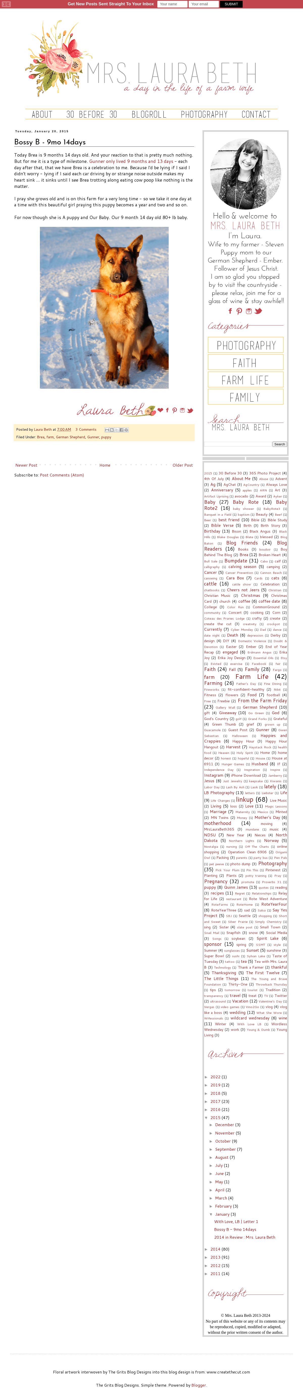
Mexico (262, 812)
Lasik (254, 787)
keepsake (256, 781)
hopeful (243, 758)
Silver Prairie (237, 921)
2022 (215, 1077)
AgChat (229, 484)
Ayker (277, 496)
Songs (216, 938)
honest (226, 758)
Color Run (235, 607)
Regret (240, 893)
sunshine (274, 950)
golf (238, 718)
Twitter (280, 995)
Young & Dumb (258, 1029)
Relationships (261, 893)
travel (235, 995)
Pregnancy (216, 881)
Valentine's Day (270, 1001)
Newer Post (26, 465)
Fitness (210, 694)
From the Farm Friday (262, 700)
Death (232, 635)
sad (247, 910)
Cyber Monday (242, 629)
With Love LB (249, 1024)
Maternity (242, 812)
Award (261, 496)
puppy (106, 437)
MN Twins (220, 817)
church (224, 601)
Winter (220, 1023)
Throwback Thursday (271, 984)
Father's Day (246, 683)
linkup (245, 799)
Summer (210, 950)
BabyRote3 (271, 508)
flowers (231, 694)
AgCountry (251, 484)
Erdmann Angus (259, 652)
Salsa (262, 910)
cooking (256, 612)
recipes (217, 893)
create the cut (218, 623)
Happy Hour (243, 741)
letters (250, 793)
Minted (281, 811)
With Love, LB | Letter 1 (236, 1221)
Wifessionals (213, 1018)
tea (244, 961)
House (260, 758)
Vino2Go (252, 1006)
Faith (210, 669)
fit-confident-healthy (246, 689)
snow (253, 932)
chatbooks (211, 590)
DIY (226, 640)
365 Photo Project (265, 473)
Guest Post (237, 729)
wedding (237, 1012)
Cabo (264, 561)
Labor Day (212, 787)
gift (207, 712)
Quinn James (236, 887)
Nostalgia (211, 846)
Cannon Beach (271, 572)
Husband (259, 764)
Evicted (216, 663)
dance (277, 629)
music (274, 829)
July (219, 1165)
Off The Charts (257, 846)
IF (279, 764)
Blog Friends (242, 542)
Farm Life (252, 676)
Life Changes (220, 800)
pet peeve (216, 864)
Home (104, 465)
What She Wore (269, 1012)
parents (241, 857)
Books (243, 549)
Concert (235, 612)
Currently (213, 629)
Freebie (223, 701)
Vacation (240, 1001)
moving (266, 823)
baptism (243, 514)
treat (252, 995)
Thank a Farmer (251, 967)
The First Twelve (263, 972)
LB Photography (219, 792)
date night (212, 635)
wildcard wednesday (250, 1018)
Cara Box (235, 578)
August (222, 1157)
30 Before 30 (230, 473)
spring (241, 944)
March (221, 1198)
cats (275, 578)
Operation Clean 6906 (247, 852)
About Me (241, 478)
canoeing (210, 578)
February (224, 1206)
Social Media (276, 932)
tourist (253, 990)
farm (50, 437)
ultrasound (218, 1001)
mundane (252, 829)
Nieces (260, 835)
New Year (235, 835)
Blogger (198, 1385)
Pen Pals (280, 857)
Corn (276, 612)
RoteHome (244, 904)
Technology (222, 967)
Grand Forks (257, 718)
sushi (235, 956)
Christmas (250, 595)
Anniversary (222, 490)
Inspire (275, 769)
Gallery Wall (225, 707)
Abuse (263, 478)
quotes (264, 887)
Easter (231, 646)
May (219, 1182)
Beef (278, 514)
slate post (244, 927)
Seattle (245, 915)
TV (266, 995)
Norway (271, 840)
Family (252, 669)
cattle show (241, 584)
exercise (236, 663)
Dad (263, 629)
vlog (269, 1006)
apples (247, 490)
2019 (215, 1085)
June (220, 1173)
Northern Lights (241, 840)
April (220, 1190)
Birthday (212, 531)
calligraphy (212, 566)
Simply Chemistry (268, 921)
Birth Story (270, 525)
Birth (247, 525)
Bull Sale (210, 561)
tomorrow (232, 990)
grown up (273, 724)
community (212, 612)
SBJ (229, 915)
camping (273, 566)
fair (278, 663)
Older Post (182, 465)
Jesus (209, 780)
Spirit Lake (268, 938)
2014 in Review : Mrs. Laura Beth (244, 1237)
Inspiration (252, 769)
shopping (265, 915)
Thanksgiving (224, 972)
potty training (255, 875)
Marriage (218, 811)
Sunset (252, 950)
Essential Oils (263, 658)
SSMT (260, 944)
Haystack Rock (260, 747)
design (209, 640)
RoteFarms (219, 904)
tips (213, 989)
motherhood (217, 823)
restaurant (233, 899)
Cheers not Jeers (243, 590)
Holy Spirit (244, 752)
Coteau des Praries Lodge (224, 618)
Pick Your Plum (227, 870)
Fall (232, 669)
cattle (210, 583)
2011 (215, 1273)
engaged (230, 652)
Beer (207, 520)
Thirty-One (237, 984)
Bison (236, 531)
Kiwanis (276, 781)
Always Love (276, 484)
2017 (215, 1101)
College (210, 606)
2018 (215, 1093)
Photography (272, 863)
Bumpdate (235, 560)
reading (281, 887)
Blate (249, 537)
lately (270, 786)
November (225, 1133)
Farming (213, 683)
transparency (213, 995)
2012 (215, 1265)
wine (283, 1018)
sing (207, 927)
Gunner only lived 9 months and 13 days (131, 161)
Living (216, 806)
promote (247, 882)
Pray (277, 875)
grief (250, 724)
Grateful (280, 718)
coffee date (269, 601)
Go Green (256, 713)
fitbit (277, 689)
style (277, 944)
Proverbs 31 (271, 882)
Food (252, 694)
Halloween (240, 735)
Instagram (213, 775)
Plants (231, 875)
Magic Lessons (276, 806)
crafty (257, 618)
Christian (274, 590)
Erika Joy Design (231, 657)
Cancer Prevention (239, 572)
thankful (279, 967)
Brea (40, 437)
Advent (281, 478)
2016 (215, 1109)
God (276, 712)
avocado (241, 496)
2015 (208, 473)
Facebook (259, 663)
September (226, 1149)
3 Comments (85, 429)
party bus (261, 857)
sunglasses (232, 950)
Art (277, 490)
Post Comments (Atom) (62, 475)
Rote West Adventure (268, 898)
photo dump (240, 863)
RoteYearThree (223, 910)
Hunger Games (232, 764)
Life (283, 792)
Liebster (267, 793)
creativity (250, 624)
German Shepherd (70, 437)
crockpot (273, 624)
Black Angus (259, 531)
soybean (238, 938)
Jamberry (275, 775)
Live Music (278, 800)
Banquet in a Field (217, 514)
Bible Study (277, 519)
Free (207, 701)
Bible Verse (222, 525)
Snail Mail (211, 932)
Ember (251, 646)
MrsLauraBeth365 (219, 829)
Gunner (93, 437)
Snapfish (233, 932)
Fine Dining (272, 683)
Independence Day (219, 769)
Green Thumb (224, 724)
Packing (222, 857)
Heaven (223, 752)
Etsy (284, 658)
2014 (215, 1249)
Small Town (270, 927)
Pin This (252, 870)
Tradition (272, 989)
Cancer (210, 572)
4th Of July (214, 478)
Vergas (209, 1006)
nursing (231, 846)
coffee (244, 601)
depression (255, 635)
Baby (209, 501)
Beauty (261, 514)
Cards (258, 578)
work (235, 1029)
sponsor (213, 944)
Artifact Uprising (216, 496)
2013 (215, 1257)
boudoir (265, 549)
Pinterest (273, 869)
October (223, 1141)
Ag (212, 484)
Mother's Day (267, 817)
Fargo (277, 669)
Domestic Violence (252, 641)
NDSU (210, 835)
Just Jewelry (232, 781)
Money (242, 817)
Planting (210, 875)
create (275, 618)
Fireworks (211, 689)
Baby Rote (245, 501)
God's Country (216, 718)
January (223, 1214)
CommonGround (266, 606)
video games (230, 1006)
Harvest (233, 747)
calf (278, 561)
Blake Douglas (228, 537)
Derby (275, 635)
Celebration (270, 584)
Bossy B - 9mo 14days (235, 1229)
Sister (224, 927)
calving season (242, 566)
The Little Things (221, 978)
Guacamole (212, 730)
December (225, 1124)
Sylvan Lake (256, 956)
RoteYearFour (274, 904)
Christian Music (217, 595)
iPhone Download (246, 775)
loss (233, 806)
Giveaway (227, 712)
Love (249, 806)
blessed (266, 536)
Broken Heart (270, 554)
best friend (229, 519)
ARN (263, 490)
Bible (255, 519)
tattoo (230, 961)
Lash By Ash (235, 787)
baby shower (243, 508)
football (273, 694)
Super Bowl (214, 955)
